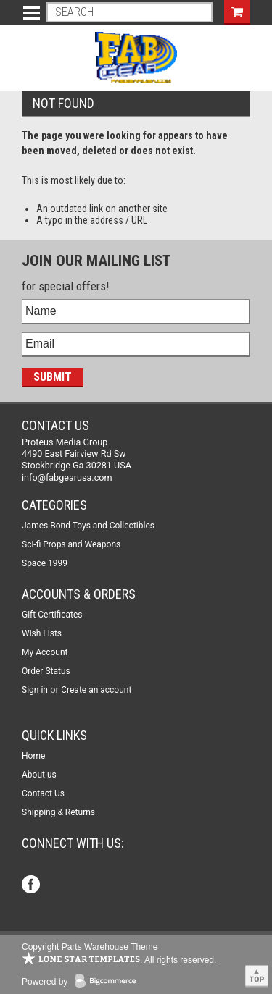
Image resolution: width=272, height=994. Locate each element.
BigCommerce (108, 982)
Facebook (32, 885)
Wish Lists (42, 633)
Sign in (35, 690)
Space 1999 (44, 563)
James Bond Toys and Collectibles (88, 526)
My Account (45, 652)
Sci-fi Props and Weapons (71, 544)
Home (33, 756)
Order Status (46, 671)
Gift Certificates (52, 615)
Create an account (96, 690)
